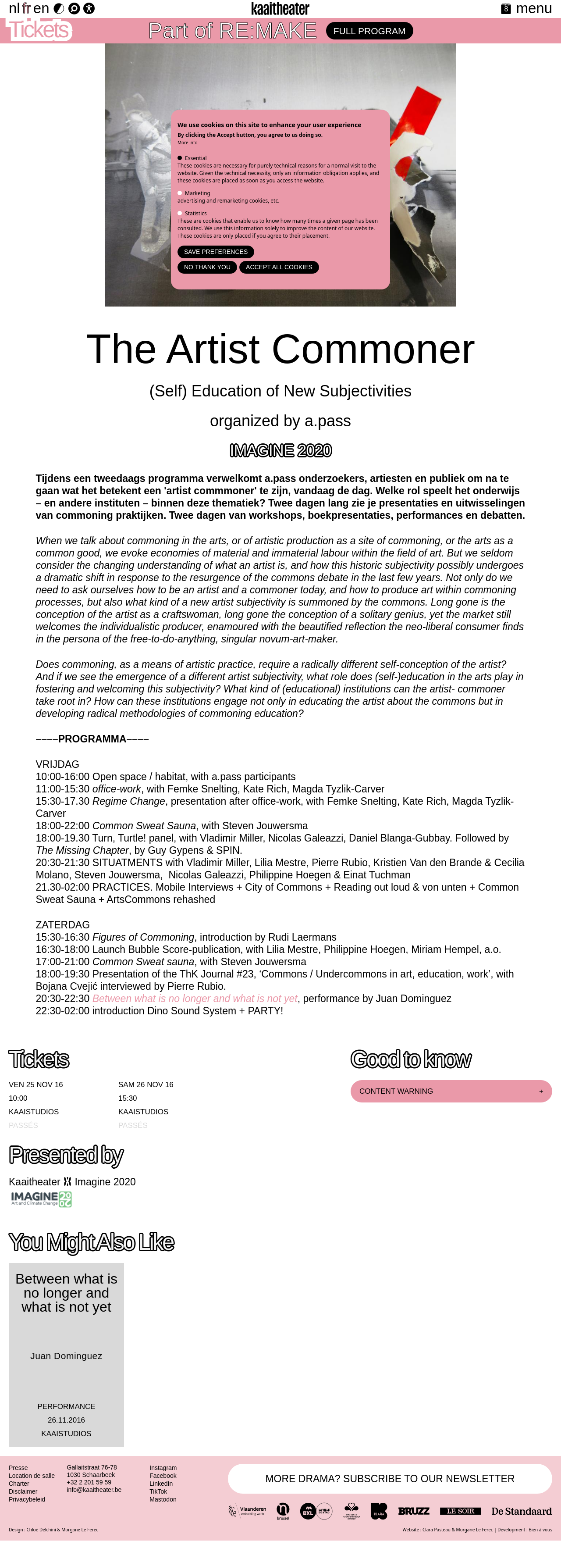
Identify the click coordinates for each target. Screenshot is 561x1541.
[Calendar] (506, 9)
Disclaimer (23, 1491)
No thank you (207, 267)
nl (14, 8)
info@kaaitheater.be (94, 1489)
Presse (18, 1467)
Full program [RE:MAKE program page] (370, 31)
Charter (19, 1483)
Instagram (163, 1467)
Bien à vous (540, 1530)
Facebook (162, 1475)
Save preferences (216, 251)
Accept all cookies (279, 267)
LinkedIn (161, 1483)
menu (534, 8)
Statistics (196, 213)
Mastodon (162, 1499)
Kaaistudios (34, 1112)
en (41, 8)
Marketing (197, 193)
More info (188, 142)
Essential (196, 158)
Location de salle (32, 1475)
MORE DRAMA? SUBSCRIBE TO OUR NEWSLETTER (390, 1478)
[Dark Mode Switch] (59, 8)
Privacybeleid (27, 1499)
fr (26, 8)
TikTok (158, 1491)
